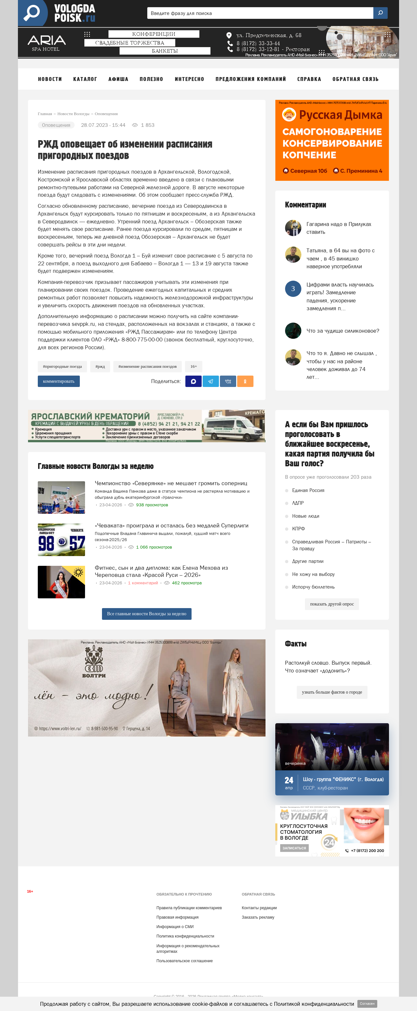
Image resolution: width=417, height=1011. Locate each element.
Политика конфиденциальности (185, 936)
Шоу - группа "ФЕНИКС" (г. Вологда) (343, 779)
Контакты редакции (259, 908)
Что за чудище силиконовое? (343, 330)
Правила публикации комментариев (189, 908)
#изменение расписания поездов (148, 366)
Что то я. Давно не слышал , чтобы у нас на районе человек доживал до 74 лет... (342, 365)
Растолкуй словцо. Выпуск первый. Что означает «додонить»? (328, 666)
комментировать (59, 381)
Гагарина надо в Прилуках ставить (339, 228)
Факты (296, 644)
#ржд (100, 366)
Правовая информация (177, 917)
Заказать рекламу (258, 917)
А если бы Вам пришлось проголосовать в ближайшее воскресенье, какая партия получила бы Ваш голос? (330, 444)
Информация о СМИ (175, 927)
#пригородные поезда (62, 366)
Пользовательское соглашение (184, 961)
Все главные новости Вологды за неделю (146, 613)
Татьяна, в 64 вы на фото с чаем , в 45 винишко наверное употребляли (341, 258)
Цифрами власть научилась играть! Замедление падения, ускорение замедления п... (340, 296)
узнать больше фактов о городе (332, 692)
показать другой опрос (332, 604)
